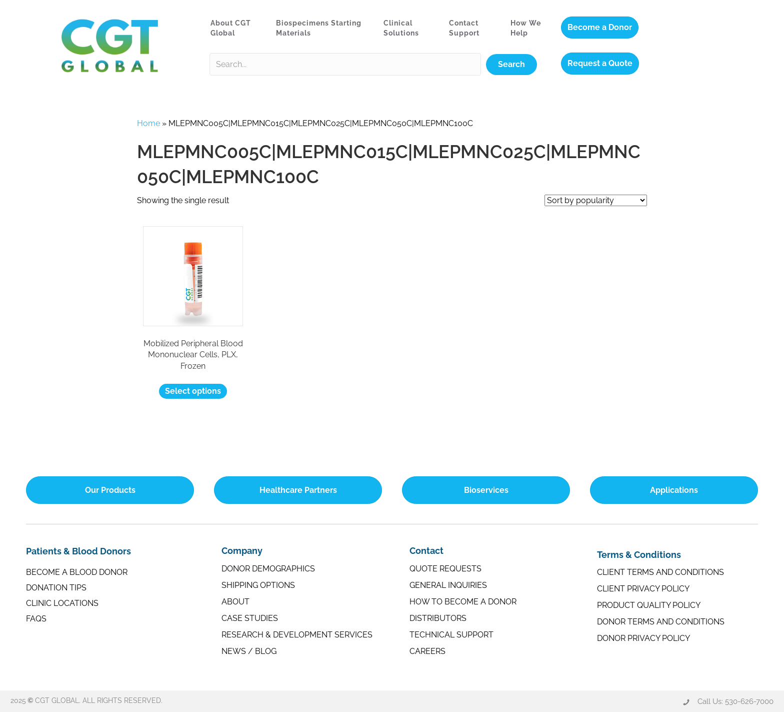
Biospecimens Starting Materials (319, 28)
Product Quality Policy (648, 605)
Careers (428, 651)
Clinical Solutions (401, 28)
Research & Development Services (297, 634)
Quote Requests (446, 568)
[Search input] (345, 64)
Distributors (438, 618)
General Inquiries (448, 585)
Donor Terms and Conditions (660, 621)
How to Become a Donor (463, 601)
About (236, 601)
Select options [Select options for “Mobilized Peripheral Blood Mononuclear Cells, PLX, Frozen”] (193, 391)
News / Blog (249, 651)
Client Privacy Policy (643, 588)
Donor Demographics (268, 568)
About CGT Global (230, 28)
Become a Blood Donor (77, 572)
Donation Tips (56, 587)
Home (148, 123)
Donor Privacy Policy (643, 638)
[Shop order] (595, 200)
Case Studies (250, 618)
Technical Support (452, 634)
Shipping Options (258, 585)
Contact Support (464, 28)
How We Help (525, 28)
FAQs (36, 618)
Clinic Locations (62, 603)
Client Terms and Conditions (660, 572)
